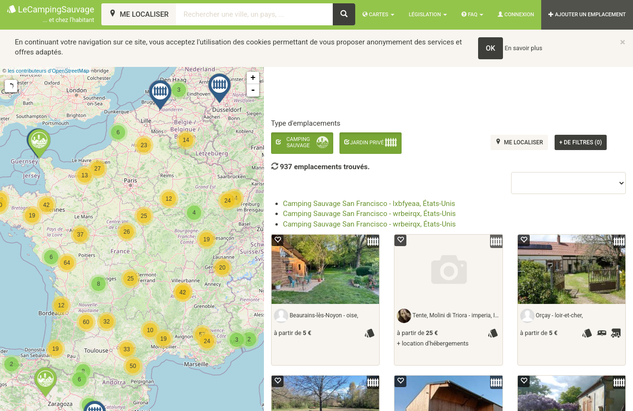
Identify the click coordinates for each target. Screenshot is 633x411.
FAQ (472, 14)
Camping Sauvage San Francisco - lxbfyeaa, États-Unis (369, 203)
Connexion (516, 14)
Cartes (378, 14)
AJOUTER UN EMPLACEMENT (587, 14)
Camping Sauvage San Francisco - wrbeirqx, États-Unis (369, 213)
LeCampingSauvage (50, 14)
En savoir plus (524, 48)
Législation (428, 14)
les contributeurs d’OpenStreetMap (48, 71)
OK (490, 48)
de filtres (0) (580, 142)
